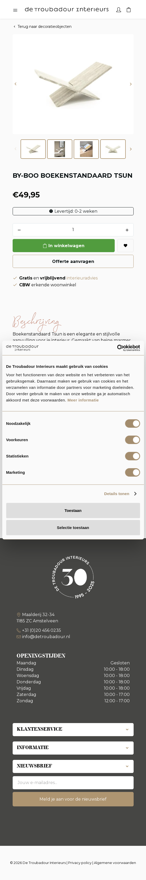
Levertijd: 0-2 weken (75, 211)
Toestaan (73, 510)
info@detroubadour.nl (46, 636)
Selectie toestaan (73, 527)
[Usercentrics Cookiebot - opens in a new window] (117, 347)
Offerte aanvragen (73, 261)
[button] (15, 84)
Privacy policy (80, 863)
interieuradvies (82, 278)
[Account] (119, 9)
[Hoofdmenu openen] (15, 10)
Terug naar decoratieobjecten (45, 26)
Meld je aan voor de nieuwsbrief (73, 799)
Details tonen (116, 493)
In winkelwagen (66, 245)
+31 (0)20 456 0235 (41, 630)
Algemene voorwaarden (115, 863)
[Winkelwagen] (129, 9)
